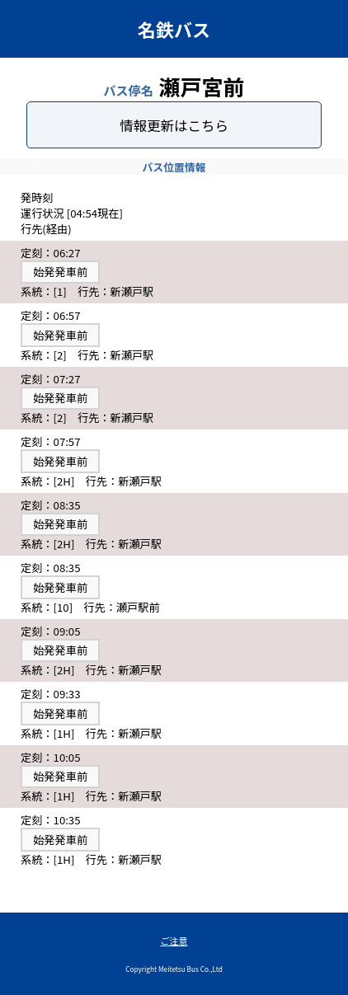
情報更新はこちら (174, 125)
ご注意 (174, 940)
